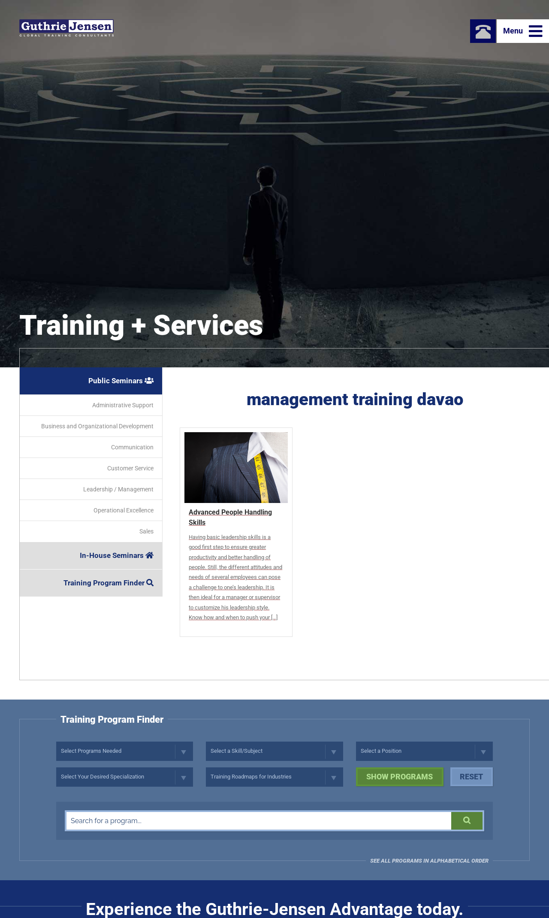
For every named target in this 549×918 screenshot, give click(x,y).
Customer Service (130, 468)
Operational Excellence (124, 510)
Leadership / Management (118, 489)
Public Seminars (121, 380)
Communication (132, 447)
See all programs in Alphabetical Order (429, 860)
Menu (523, 31)
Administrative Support (123, 405)
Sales (146, 531)
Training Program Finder (108, 583)
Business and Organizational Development (97, 426)
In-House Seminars (117, 555)
